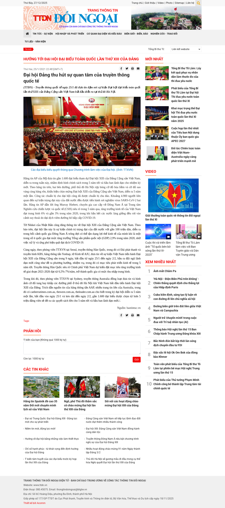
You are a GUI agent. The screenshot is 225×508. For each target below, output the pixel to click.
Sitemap (179, 2)
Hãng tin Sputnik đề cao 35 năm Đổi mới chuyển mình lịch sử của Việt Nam (40, 405)
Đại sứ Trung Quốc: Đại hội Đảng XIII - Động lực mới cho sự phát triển (51, 420)
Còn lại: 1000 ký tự (33, 358)
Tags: (26, 320)
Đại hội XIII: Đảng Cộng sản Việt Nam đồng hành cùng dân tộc (113, 430)
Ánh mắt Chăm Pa (164, 271)
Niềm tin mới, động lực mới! (40, 428)
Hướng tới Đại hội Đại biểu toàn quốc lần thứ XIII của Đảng (81, 59)
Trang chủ (137, 2)
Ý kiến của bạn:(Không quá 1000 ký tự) (44, 339)
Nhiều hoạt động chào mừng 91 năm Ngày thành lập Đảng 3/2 (113, 450)
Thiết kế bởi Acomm (34, 503)
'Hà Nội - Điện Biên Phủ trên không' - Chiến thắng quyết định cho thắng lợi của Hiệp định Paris (176, 283)
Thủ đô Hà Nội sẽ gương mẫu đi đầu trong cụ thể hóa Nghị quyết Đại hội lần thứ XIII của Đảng (113, 460)
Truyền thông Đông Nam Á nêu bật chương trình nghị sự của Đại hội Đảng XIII (112, 440)
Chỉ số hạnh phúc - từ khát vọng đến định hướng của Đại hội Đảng (51, 450)
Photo (169, 2)
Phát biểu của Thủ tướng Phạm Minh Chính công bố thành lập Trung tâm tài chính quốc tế (177, 384)
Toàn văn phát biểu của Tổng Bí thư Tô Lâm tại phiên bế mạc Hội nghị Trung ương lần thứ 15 (176, 368)
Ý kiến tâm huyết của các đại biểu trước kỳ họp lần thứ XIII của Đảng (51, 460)
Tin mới (28, 49)
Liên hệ (190, 2)
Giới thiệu (150, 2)
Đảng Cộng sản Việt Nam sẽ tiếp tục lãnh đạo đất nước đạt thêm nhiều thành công (113, 420)
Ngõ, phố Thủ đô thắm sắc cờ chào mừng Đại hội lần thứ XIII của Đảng (80, 405)
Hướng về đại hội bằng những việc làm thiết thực (52, 438)
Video (161, 2)
